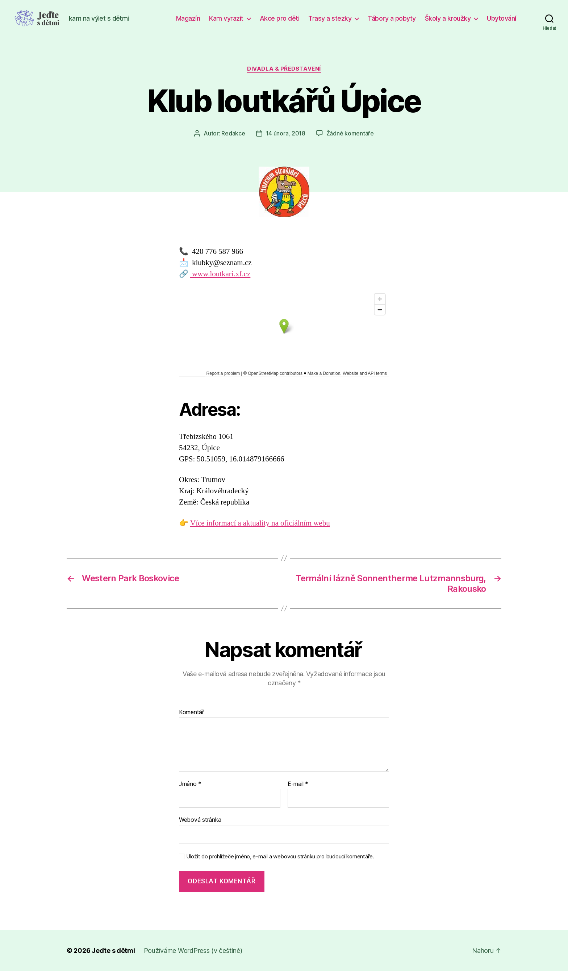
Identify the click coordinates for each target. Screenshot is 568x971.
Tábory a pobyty (392, 18)
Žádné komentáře (350, 133)
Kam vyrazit (226, 18)
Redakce (233, 133)
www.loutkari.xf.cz (220, 274)
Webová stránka (200, 819)
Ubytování (501, 18)
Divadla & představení (284, 69)
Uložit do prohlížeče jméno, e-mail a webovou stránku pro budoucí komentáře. (280, 856)
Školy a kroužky (448, 18)
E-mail (298, 784)
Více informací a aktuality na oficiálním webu (260, 523)
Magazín (188, 18)
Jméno (190, 784)
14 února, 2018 (285, 133)
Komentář (191, 712)
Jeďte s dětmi (113, 950)
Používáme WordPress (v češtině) (193, 950)
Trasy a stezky (329, 18)
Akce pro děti (280, 18)
